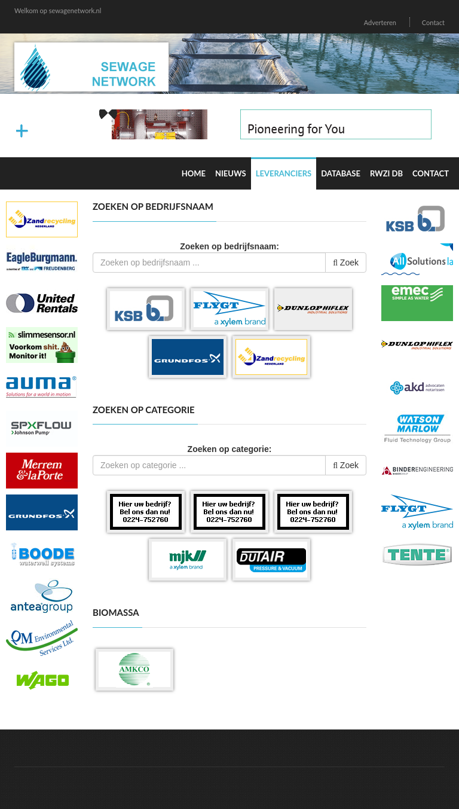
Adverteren (380, 22)
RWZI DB (386, 173)
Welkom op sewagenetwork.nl (57, 10)
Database (340, 173)
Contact (433, 22)
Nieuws (230, 173)
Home (194, 173)
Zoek (346, 262)
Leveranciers (284, 173)
